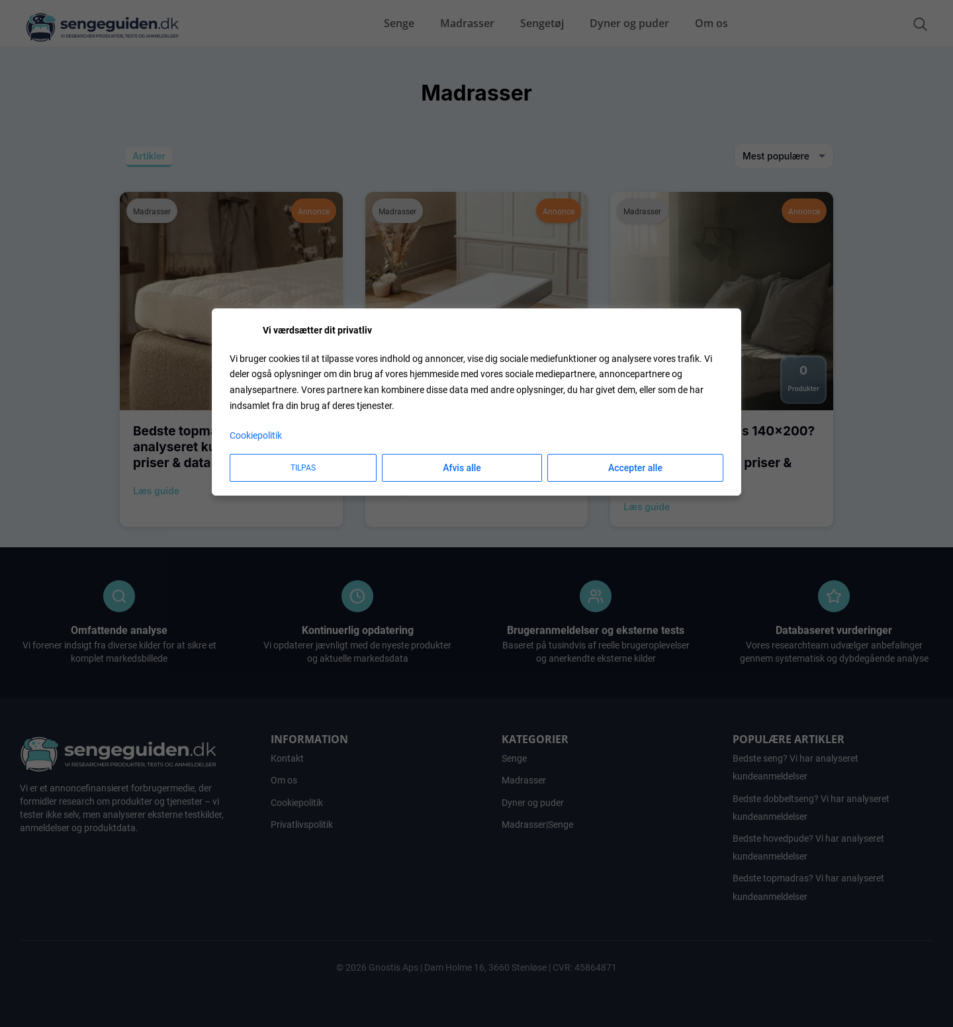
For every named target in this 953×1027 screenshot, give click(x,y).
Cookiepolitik (256, 435)
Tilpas (303, 467)
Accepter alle (635, 468)
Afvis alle (462, 468)
